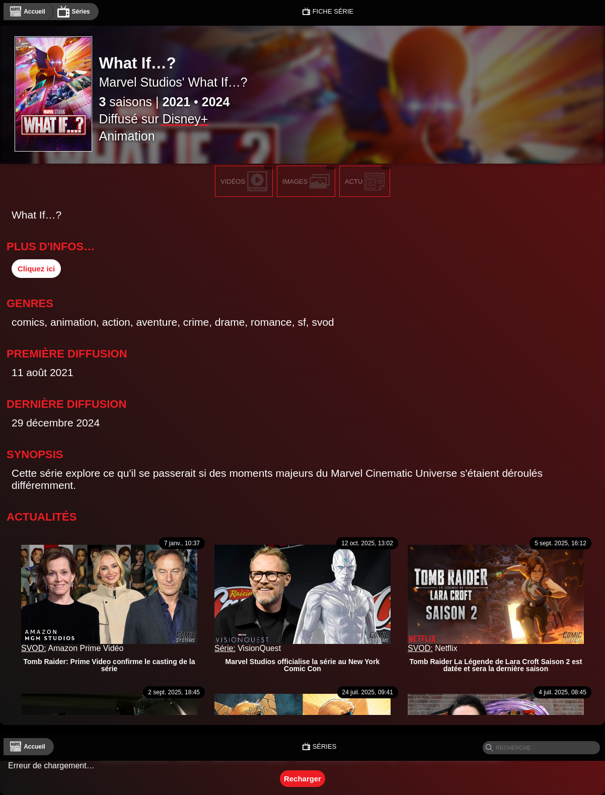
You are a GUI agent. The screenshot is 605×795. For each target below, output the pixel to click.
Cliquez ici (36, 268)
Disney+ (185, 119)
